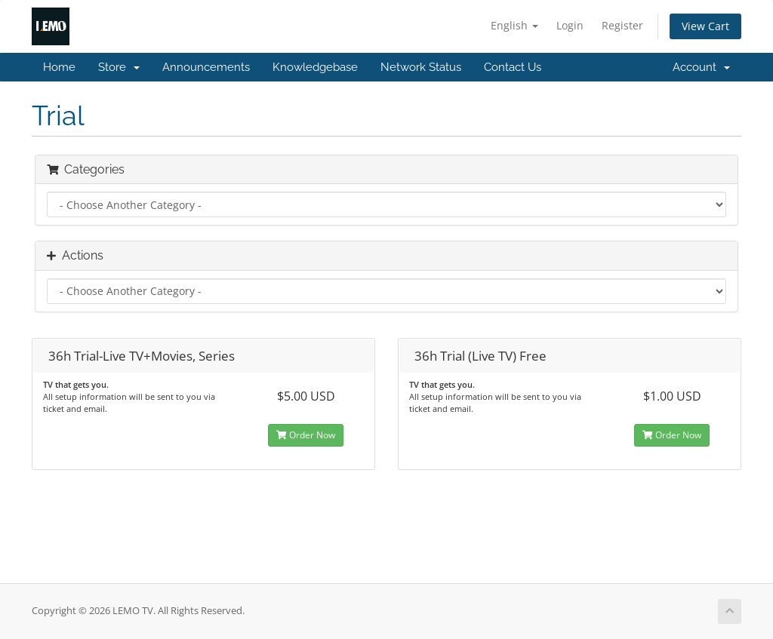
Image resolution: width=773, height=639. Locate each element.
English (514, 25)
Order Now (305, 435)
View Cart (705, 26)
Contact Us (512, 67)
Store (119, 67)
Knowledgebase (315, 67)
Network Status (420, 67)
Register (622, 25)
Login (570, 25)
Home (59, 67)
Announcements (206, 67)
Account (701, 67)
